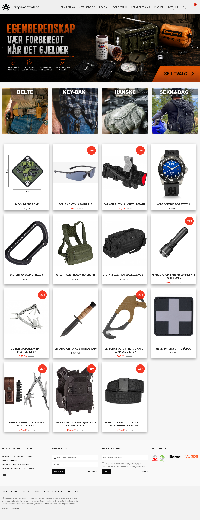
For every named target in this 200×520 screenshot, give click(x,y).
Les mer (145, 471)
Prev (3, 48)
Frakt (5, 491)
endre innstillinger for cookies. (64, 503)
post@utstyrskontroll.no (19, 464)
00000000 (14, 460)
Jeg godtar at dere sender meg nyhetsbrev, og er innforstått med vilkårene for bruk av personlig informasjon (123, 465)
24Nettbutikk (15, 508)
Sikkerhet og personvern (50, 491)
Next (197, 48)
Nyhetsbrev (75, 491)
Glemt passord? (92, 471)
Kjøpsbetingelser (21, 491)
